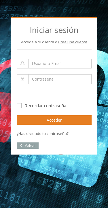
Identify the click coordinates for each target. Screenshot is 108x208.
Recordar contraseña (41, 105)
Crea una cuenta (72, 41)
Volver (27, 145)
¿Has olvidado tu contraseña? (43, 133)
